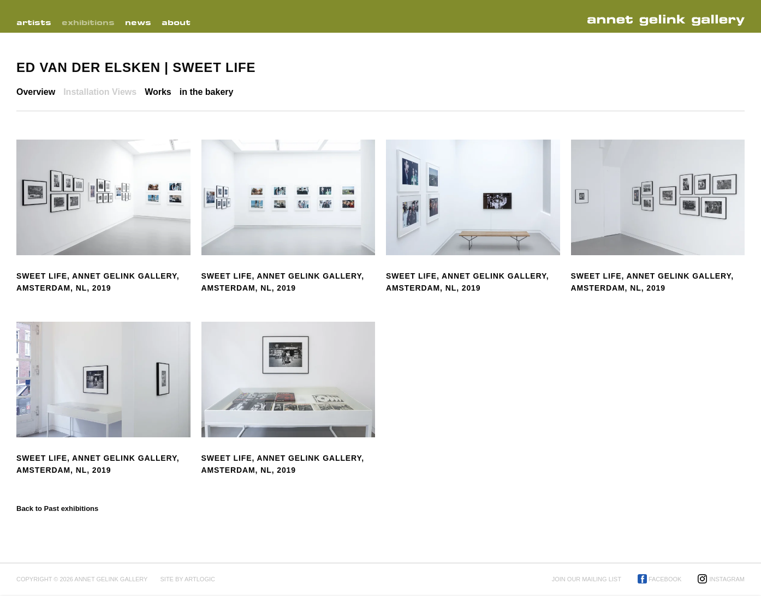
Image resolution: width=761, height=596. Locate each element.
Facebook (665, 579)
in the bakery (207, 92)
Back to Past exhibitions (57, 508)
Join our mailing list (586, 579)
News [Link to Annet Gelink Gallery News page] (138, 22)
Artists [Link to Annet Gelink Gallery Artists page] (33, 22)
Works (158, 92)
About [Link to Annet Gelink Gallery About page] (176, 22)
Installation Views (99, 92)
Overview (35, 92)
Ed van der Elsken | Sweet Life (135, 67)
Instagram (727, 579)
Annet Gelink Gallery (669, 20)
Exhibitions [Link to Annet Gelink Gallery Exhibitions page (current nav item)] (88, 22)
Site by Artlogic (187, 579)
